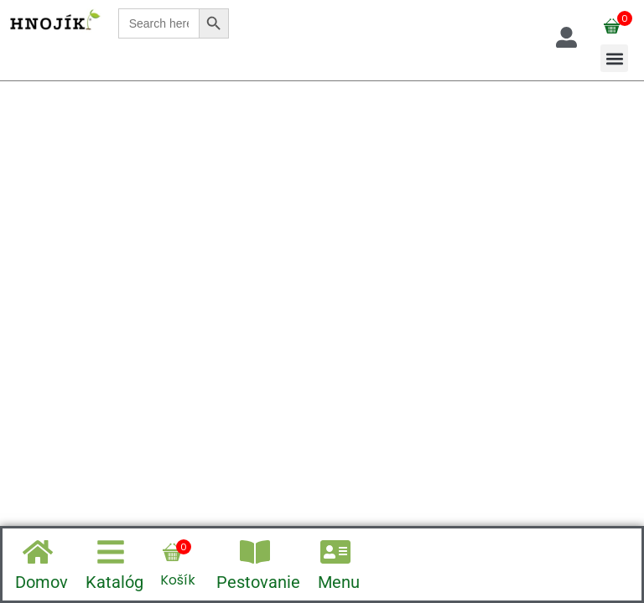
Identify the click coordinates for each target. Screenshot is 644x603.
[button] (614, 58)
